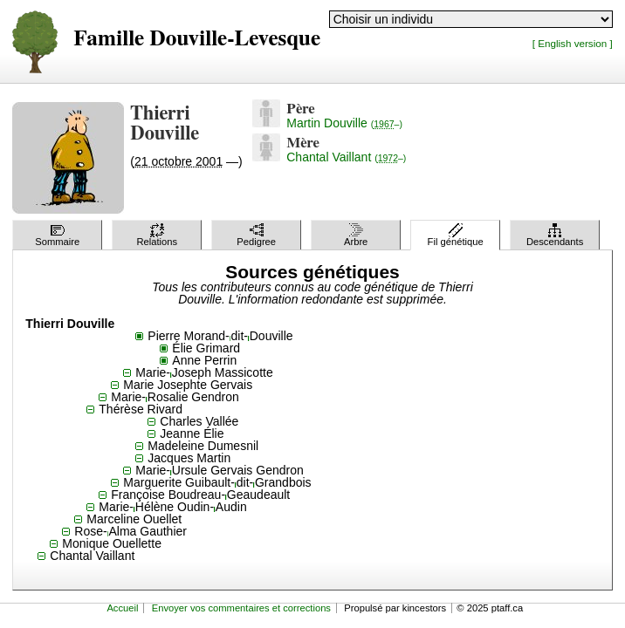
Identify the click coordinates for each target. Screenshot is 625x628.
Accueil (122, 608)
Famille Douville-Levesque (196, 39)
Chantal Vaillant (346, 157)
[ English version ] (572, 43)
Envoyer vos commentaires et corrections (241, 608)
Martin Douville (344, 123)
